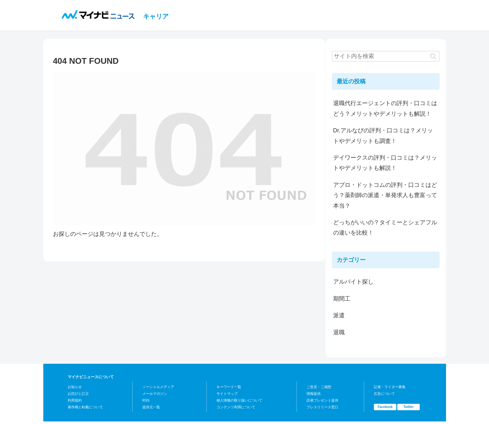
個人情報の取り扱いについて (239, 400)
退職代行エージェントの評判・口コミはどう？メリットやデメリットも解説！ (385, 108)
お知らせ (75, 387)
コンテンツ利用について (235, 407)
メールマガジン (154, 393)
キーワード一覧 (228, 387)
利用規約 (75, 400)
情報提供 (314, 393)
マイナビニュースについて (91, 377)
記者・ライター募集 (390, 387)
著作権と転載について (85, 407)
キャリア (156, 16)
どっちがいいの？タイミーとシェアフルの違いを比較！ (385, 227)
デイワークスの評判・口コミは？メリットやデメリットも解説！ (385, 162)
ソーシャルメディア (158, 387)
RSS (146, 400)
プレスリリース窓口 (322, 407)
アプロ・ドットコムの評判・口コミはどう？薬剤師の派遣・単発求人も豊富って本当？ (385, 195)
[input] (386, 56)
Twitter (408, 407)
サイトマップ (227, 393)
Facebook (385, 407)
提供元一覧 (151, 407)
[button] (433, 56)
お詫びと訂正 (78, 393)
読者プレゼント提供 (322, 400)
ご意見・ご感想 (319, 387)
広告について (384, 393)
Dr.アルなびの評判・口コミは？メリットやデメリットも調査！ (383, 135)
